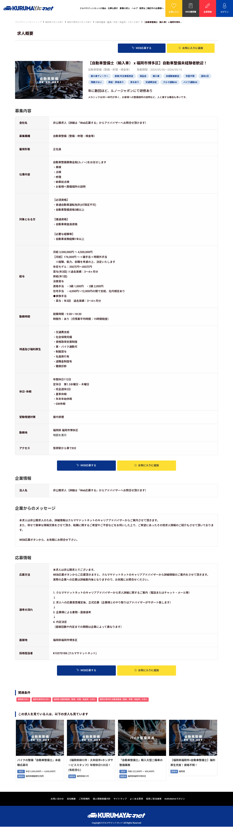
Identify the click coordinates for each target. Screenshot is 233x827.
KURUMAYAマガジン (175, 799)
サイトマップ (120, 799)
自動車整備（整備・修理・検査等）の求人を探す (117, 22)
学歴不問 (190, 76)
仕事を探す (113, 8)
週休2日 (205, 76)
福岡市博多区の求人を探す (79, 22)
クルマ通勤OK (170, 82)
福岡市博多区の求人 (41, 700)
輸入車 (156, 76)
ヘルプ (135, 8)
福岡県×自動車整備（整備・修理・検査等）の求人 (75, 700)
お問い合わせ (57, 799)
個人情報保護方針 (101, 799)
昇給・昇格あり (116, 82)
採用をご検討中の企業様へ (151, 8)
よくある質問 (136, 799)
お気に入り (191, 48)
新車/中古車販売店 (124, 76)
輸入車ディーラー (99, 76)
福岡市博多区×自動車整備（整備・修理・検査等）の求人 (123, 700)
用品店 (143, 76)
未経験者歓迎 (172, 76)
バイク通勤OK (190, 82)
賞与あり (134, 82)
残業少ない (96, 82)
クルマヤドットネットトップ (28, 22)
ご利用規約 (84, 799)
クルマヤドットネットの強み (93, 8)
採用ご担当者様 (153, 799)
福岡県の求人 (23, 700)
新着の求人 (125, 8)
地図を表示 (60, 435)
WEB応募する (141, 48)
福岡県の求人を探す (54, 22)
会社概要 (71, 799)
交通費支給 (151, 82)
